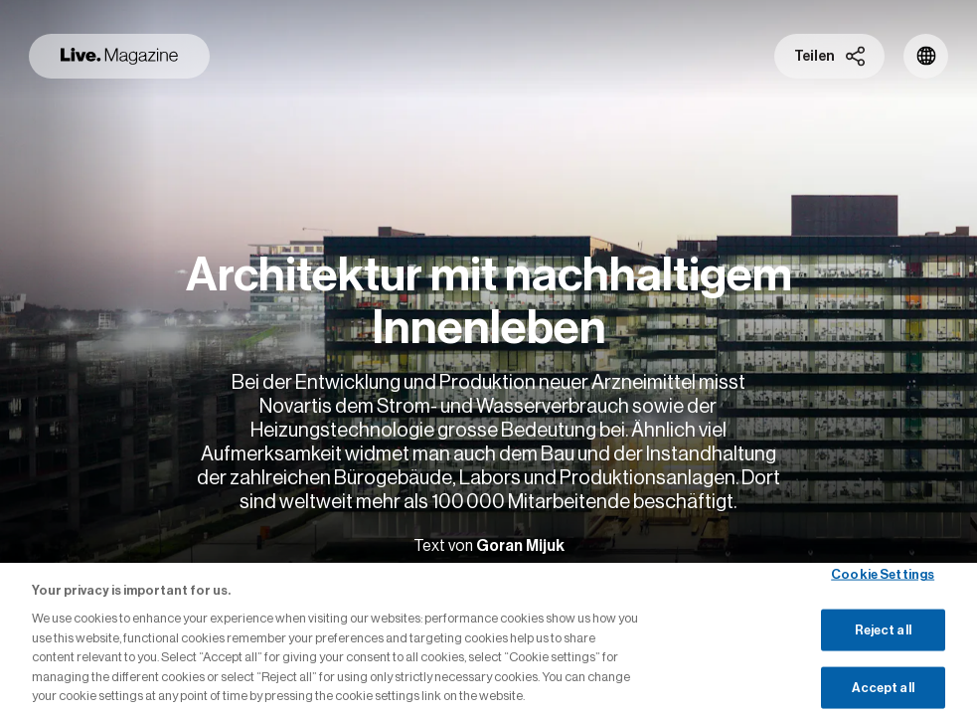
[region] (488, 639)
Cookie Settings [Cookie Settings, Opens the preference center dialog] (882, 573)
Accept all (883, 687)
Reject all (883, 630)
